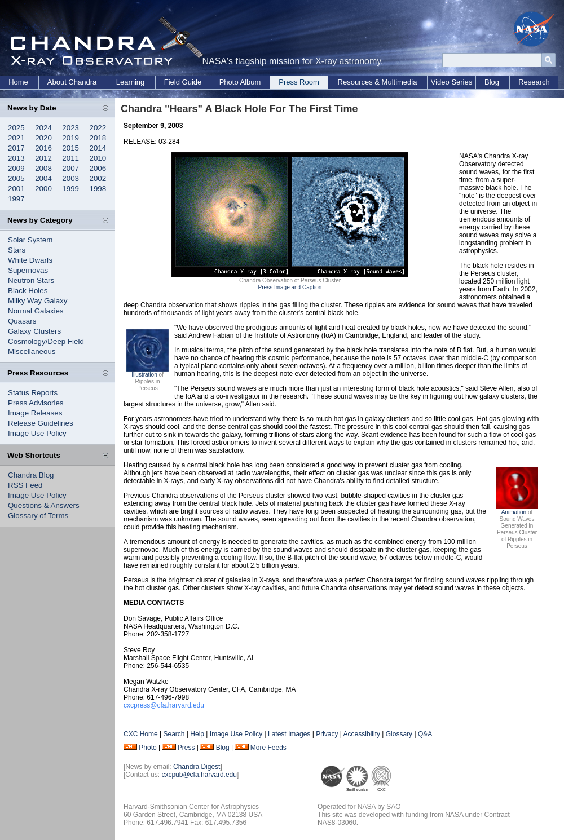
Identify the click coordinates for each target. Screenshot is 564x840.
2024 (43, 127)
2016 (43, 148)
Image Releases (35, 413)
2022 (98, 127)
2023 (70, 127)
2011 (70, 158)
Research (534, 82)
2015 (70, 148)
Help (197, 734)
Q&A (425, 734)
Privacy (327, 734)
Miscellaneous (31, 351)
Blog (491, 82)
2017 (16, 148)
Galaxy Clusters (34, 331)
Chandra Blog (31, 475)
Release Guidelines (40, 423)
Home (18, 82)
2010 (98, 158)
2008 (43, 168)
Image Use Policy (37, 433)
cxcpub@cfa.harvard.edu (199, 775)
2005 (16, 178)
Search (173, 734)
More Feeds (268, 747)
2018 (98, 138)
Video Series (451, 82)
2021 (16, 138)
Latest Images (289, 734)
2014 (98, 148)
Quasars (22, 321)
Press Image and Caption (290, 287)
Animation (513, 512)
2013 (16, 158)
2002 (98, 178)
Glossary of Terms (38, 515)
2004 (43, 178)
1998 (98, 188)
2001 (16, 188)
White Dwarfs (30, 260)
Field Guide (182, 82)
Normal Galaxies (36, 311)
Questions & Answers (44, 505)
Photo (147, 747)
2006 (98, 168)
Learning (130, 82)
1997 (16, 198)
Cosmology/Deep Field (46, 341)
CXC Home (141, 734)
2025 (16, 127)
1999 (70, 188)
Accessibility (361, 734)
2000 (43, 188)
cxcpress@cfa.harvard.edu (164, 705)
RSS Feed (25, 485)
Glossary (399, 734)
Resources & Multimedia (377, 82)
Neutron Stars (31, 280)
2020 (43, 138)
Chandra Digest (196, 767)
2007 (70, 168)
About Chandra (71, 82)
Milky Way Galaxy (37, 301)
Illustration (144, 375)
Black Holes (27, 290)
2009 (16, 168)
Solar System (30, 240)
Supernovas (28, 270)
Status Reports (33, 392)
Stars (16, 250)
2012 (43, 158)
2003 (70, 178)
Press (186, 747)
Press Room (299, 82)
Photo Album (240, 82)
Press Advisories (36, 403)
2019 (70, 138)
